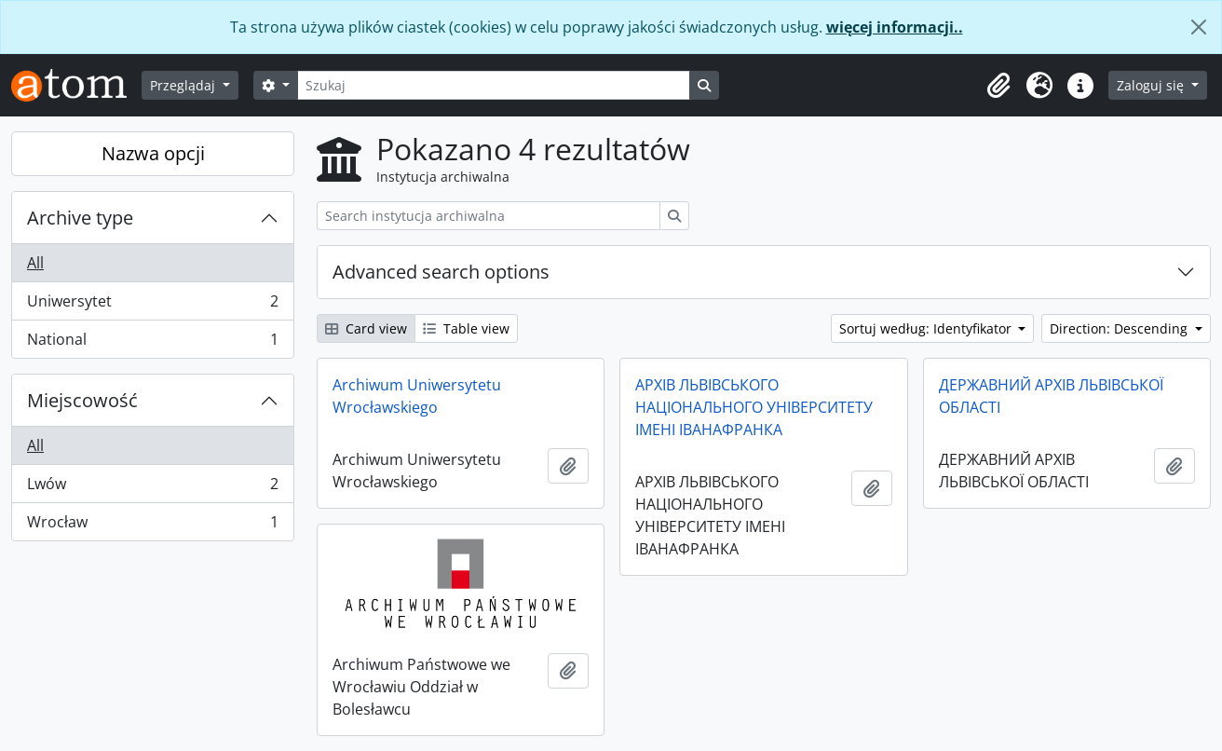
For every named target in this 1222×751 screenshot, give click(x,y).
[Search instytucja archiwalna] (488, 215)
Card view (366, 328)
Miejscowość (82, 400)
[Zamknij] (1198, 27)
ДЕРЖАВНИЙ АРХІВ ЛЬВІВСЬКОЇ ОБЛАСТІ (1051, 396)
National (152, 343)
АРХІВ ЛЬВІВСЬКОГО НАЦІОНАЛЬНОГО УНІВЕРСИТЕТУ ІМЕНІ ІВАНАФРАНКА (754, 407)
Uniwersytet (152, 305)
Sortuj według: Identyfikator (927, 328)
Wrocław (152, 525)
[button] (998, 85)
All (35, 263)
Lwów (152, 487)
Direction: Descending (1120, 328)
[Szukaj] (493, 85)
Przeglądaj (184, 85)
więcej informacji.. (894, 27)
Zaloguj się (1152, 85)
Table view (466, 328)
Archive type (80, 217)
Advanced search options (441, 271)
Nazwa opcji (153, 153)
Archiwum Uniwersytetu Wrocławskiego (417, 396)
